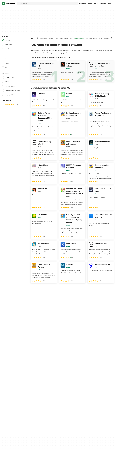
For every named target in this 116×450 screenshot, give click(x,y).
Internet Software (108, 38)
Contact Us (36, 378)
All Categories (43, 38)
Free (5, 59)
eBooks (5, 82)
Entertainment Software (91, 38)
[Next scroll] (111, 38)
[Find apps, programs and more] (47, 3)
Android (102, 3)
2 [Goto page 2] (37, 287)
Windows (82, 3)
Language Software (9, 95)
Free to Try (6, 63)
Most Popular (7, 45)
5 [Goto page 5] (51, 287)
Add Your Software (38, 375)
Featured (6, 40)
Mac (89, 3)
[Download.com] (8, 3)
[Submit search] (18, 3)
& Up (10, 105)
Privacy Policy (68, 372)
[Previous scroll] (37, 38)
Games (100, 38)
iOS (95, 3)
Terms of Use (68, 375)
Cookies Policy (68, 378)
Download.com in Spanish (40, 381)
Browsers (51, 38)
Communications (59, 38)
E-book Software (8, 77)
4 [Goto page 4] (46, 287)
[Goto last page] (110, 287)
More (110, 3)
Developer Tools (68, 38)
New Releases (7, 49)
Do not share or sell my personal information (70, 382)
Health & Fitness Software (11, 90)
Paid (4, 68)
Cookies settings (68, 386)
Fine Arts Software (8, 86)
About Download (37, 372)
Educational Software (79, 38)
